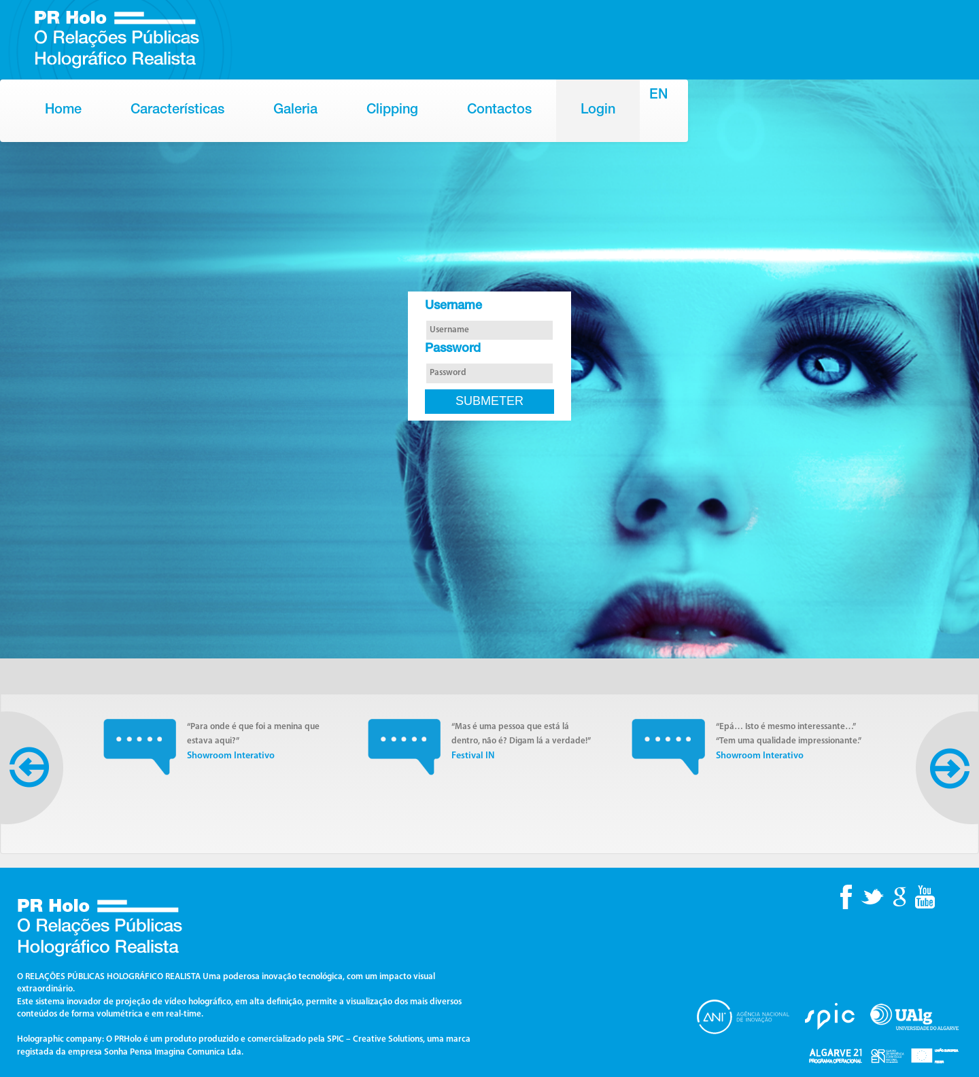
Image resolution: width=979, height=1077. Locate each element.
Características (177, 111)
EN (658, 96)
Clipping (392, 111)
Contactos (499, 111)
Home (63, 111)
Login (598, 111)
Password (453, 349)
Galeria (295, 111)
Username (453, 306)
